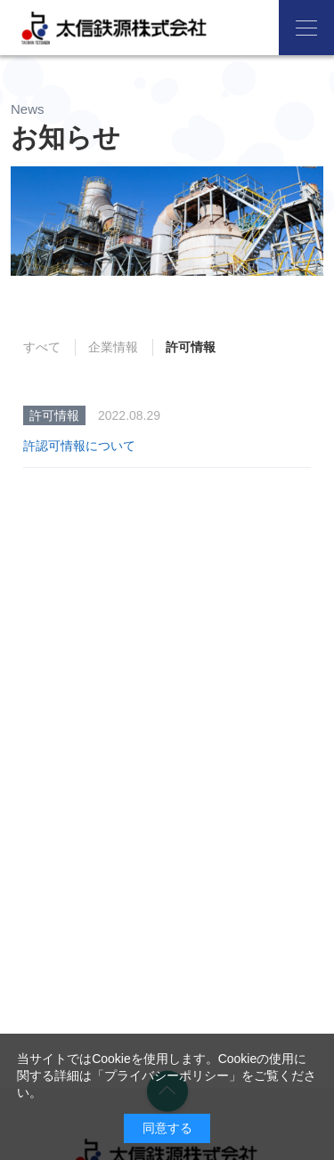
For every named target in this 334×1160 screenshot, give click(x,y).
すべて (42, 347)
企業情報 (113, 347)
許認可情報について (79, 446)
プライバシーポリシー (166, 1075)
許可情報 (191, 347)
